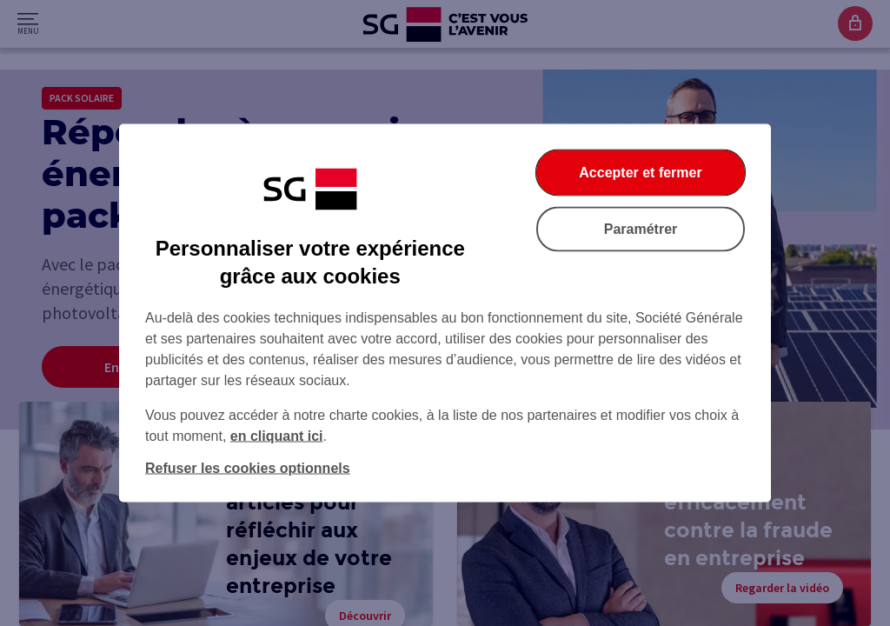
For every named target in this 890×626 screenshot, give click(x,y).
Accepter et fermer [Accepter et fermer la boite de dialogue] (640, 172)
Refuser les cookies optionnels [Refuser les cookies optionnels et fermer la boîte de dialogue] (247, 468)
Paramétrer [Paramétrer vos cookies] (641, 229)
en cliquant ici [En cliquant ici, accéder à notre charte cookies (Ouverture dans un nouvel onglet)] (276, 436)
